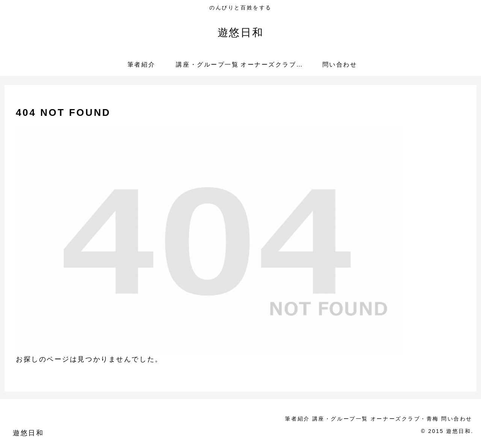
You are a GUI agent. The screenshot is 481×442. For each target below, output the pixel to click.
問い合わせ (454, 419)
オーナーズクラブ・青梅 (397, 419)
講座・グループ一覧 (327, 419)
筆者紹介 (279, 419)
